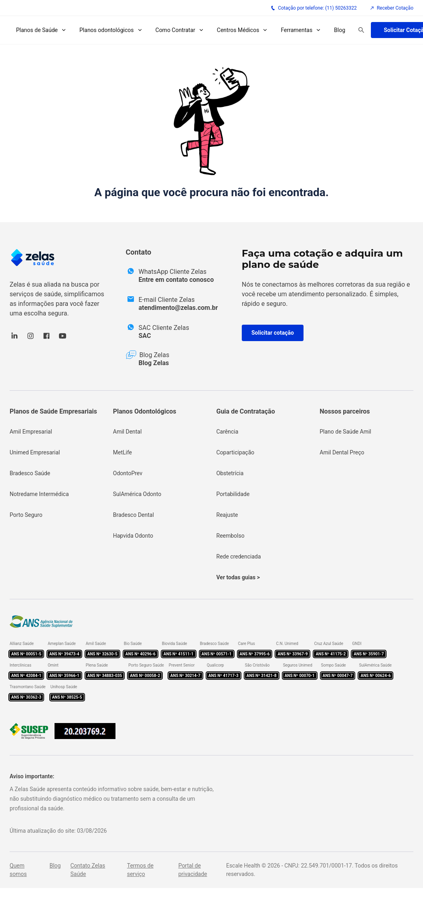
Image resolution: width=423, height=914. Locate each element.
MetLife (122, 452)
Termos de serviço (140, 869)
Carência (228, 431)
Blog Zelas (154, 363)
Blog (339, 30)
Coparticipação (236, 452)
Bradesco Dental (133, 515)
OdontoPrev (127, 473)
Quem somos (18, 869)
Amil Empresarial (31, 431)
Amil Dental (127, 431)
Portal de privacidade (192, 869)
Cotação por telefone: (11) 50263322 (314, 8)
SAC (145, 335)
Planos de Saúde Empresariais (53, 411)
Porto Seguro (26, 515)
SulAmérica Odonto (137, 494)
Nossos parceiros (345, 411)
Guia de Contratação (246, 411)
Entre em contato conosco (176, 279)
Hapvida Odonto (133, 535)
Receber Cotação (391, 8)
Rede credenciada (239, 556)
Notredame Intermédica (39, 494)
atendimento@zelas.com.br (178, 307)
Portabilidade (233, 494)
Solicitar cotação (272, 332)
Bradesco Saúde (30, 473)
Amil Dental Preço (342, 452)
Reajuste (227, 515)
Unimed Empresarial (35, 452)
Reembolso (231, 535)
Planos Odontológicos (144, 411)
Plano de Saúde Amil (345, 431)
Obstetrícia (230, 473)
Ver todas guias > (238, 577)
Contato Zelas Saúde (87, 869)
